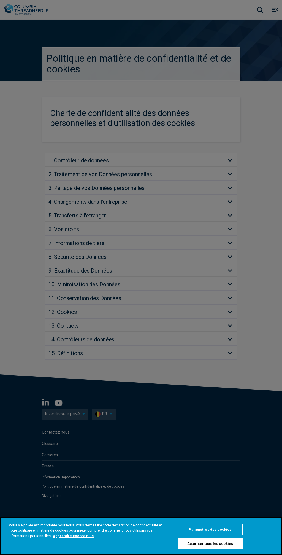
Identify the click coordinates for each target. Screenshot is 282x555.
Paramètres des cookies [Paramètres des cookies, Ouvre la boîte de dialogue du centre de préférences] (210, 529)
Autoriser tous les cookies (210, 544)
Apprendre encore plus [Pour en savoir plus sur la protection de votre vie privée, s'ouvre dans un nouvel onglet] (73, 536)
